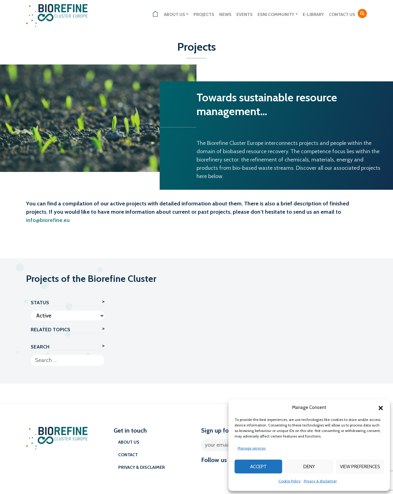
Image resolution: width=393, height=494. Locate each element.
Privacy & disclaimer (320, 481)
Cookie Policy (289, 481)
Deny (309, 466)
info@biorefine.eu (48, 220)
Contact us (342, 14)
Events (244, 14)
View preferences (360, 466)
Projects (203, 14)
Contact (128, 454)
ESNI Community (276, 14)
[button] (381, 407)
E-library (313, 14)
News (225, 14)
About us (174, 14)
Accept (258, 466)
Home (155, 14)
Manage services (252, 448)
